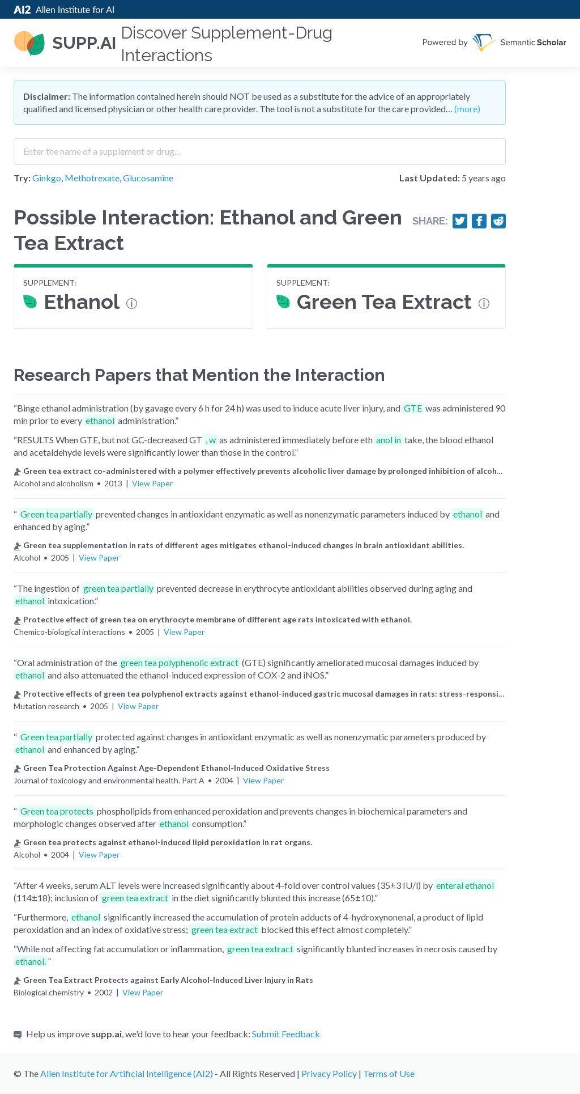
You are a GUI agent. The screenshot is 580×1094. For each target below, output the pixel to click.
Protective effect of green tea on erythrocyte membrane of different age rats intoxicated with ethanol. (213, 619)
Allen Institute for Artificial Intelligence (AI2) (126, 1073)
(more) (467, 108)
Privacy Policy (329, 1073)
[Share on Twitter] (460, 221)
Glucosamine (148, 177)
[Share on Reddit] (498, 221)
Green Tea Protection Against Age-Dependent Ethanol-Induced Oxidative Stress (172, 768)
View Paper (152, 483)
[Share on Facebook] (479, 221)
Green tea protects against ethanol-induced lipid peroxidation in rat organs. (163, 842)
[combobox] (260, 147)
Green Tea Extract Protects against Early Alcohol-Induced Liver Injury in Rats (163, 980)
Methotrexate (92, 177)
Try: (22, 177)
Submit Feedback (286, 1033)
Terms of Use (389, 1073)
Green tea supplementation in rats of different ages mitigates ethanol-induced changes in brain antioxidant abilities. (239, 545)
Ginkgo (46, 177)
